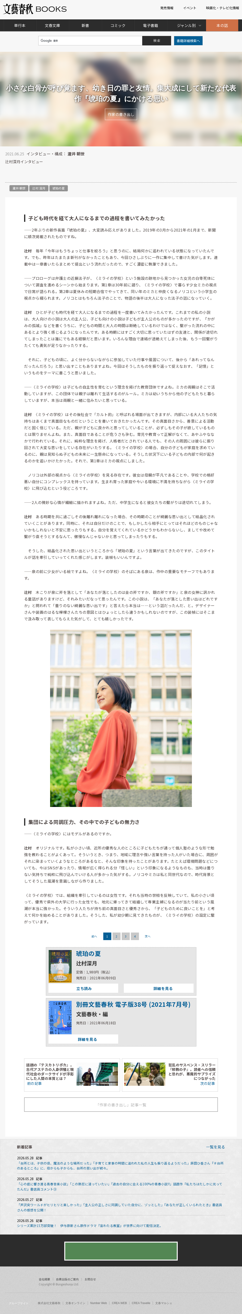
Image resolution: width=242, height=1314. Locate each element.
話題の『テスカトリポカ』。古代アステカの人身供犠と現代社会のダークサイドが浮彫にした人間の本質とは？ (50, 1071)
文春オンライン (75, 1303)
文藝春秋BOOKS (35, 9)
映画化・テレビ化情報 (222, 7)
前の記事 (34, 1083)
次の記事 (208, 1083)
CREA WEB (119, 1303)
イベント (189, 7)
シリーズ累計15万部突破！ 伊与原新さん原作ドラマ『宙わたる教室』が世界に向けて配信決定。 (90, 1225)
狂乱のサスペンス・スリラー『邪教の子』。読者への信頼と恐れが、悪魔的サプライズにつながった (192, 1071)
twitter (222, 1280)
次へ (148, 936)
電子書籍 (150, 25)
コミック (117, 25)
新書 (85, 25)
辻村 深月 (38, 188)
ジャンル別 (186, 25)
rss (231, 1280)
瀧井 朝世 (19, 188)
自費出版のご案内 (67, 1279)
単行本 (20, 25)
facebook (213, 1280)
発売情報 (166, 7)
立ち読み (70, 988)
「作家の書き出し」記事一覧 (121, 1105)
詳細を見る (148, 988)
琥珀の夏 (58, 188)
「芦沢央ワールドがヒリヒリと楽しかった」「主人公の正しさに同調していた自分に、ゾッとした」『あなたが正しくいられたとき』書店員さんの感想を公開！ (119, 1207)
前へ (94, 936)
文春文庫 (52, 25)
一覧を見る (215, 1147)
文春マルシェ (163, 1303)
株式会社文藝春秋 (49, 1303)
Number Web (98, 1303)
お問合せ (90, 1279)
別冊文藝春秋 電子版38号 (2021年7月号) (133, 1004)
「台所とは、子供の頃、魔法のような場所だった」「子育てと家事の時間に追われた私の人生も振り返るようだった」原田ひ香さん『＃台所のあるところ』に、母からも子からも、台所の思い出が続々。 (120, 1166)
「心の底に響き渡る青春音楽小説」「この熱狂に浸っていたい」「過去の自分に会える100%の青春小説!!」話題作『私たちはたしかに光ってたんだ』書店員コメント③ (119, 1186)
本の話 (222, 25)
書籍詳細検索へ (188, 40)
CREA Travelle (141, 1303)
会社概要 (44, 1279)
